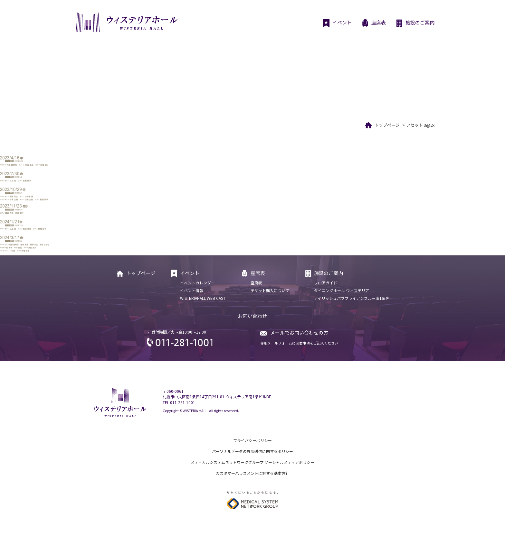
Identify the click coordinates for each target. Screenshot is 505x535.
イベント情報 (191, 290)
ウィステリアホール (126, 22)
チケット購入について (270, 290)
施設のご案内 (414, 23)
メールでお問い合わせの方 (299, 332)
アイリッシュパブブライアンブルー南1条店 (351, 298)
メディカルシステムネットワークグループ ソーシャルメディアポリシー (252, 462)
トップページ (387, 125)
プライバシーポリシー (252, 440)
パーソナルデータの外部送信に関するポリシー (252, 451)
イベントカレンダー (197, 282)
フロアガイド (325, 282)
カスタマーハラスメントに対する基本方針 (252, 473)
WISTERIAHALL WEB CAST (202, 298)
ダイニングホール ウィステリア (341, 290)
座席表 (373, 23)
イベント (337, 23)
